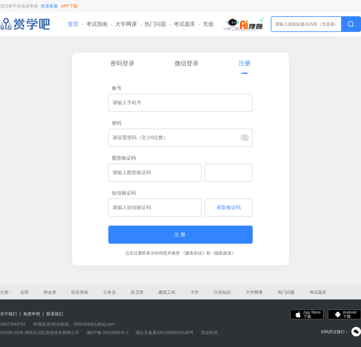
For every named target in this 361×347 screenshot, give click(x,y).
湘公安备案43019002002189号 (165, 332)
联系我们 (54, 313)
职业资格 (79, 292)
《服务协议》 (193, 253)
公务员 (109, 292)
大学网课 (126, 24)
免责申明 (31, 313)
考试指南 (97, 24)
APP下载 (69, 6)
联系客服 (49, 6)
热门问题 (155, 24)
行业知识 (222, 292)
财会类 (50, 292)
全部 (24, 292)
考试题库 (184, 24)
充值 (208, 24)
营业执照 (209, 332)
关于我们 (8, 313)
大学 (194, 292)
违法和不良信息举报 (19, 6)
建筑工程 (167, 292)
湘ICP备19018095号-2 (107, 332)
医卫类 (137, 292)
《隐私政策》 (223, 253)
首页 (73, 24)
